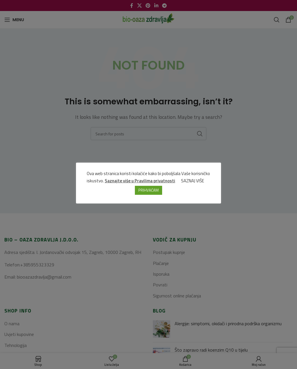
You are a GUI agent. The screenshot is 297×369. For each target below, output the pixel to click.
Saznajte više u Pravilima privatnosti (140, 180)
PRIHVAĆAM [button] (148, 190)
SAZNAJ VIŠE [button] (192, 180)
